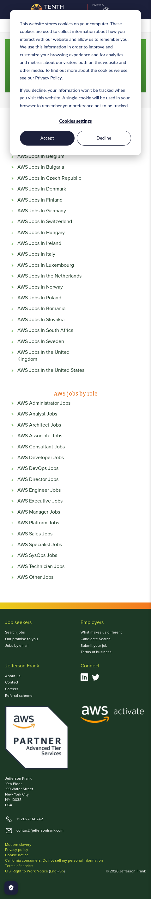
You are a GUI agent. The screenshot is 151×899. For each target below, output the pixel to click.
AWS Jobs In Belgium (40, 156)
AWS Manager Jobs (38, 512)
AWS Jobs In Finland (40, 200)
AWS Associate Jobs (39, 435)
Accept (47, 137)
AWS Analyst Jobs (37, 413)
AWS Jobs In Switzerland (44, 221)
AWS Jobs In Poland (39, 297)
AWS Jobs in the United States (50, 370)
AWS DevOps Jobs (37, 468)
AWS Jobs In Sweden (40, 341)
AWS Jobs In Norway (40, 287)
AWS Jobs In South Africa (45, 330)
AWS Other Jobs (35, 577)
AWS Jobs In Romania (41, 308)
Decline (104, 137)
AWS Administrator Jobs (43, 403)
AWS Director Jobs (37, 479)
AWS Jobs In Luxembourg (45, 265)
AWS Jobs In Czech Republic (49, 178)
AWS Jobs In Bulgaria (40, 167)
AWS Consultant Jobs (41, 446)
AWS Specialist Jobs (39, 544)
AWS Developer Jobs (40, 457)
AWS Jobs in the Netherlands (49, 275)
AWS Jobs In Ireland (39, 243)
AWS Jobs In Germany (41, 210)
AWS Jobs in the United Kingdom (43, 356)
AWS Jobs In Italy (36, 254)
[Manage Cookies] (11, 888)
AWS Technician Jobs (40, 566)
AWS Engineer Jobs (39, 490)
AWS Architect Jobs (39, 424)
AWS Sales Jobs (34, 533)
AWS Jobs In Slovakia (40, 319)
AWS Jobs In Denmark (41, 188)
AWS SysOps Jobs (37, 555)
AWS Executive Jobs (40, 500)
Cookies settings (75, 121)
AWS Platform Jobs (38, 522)
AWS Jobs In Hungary (41, 232)
